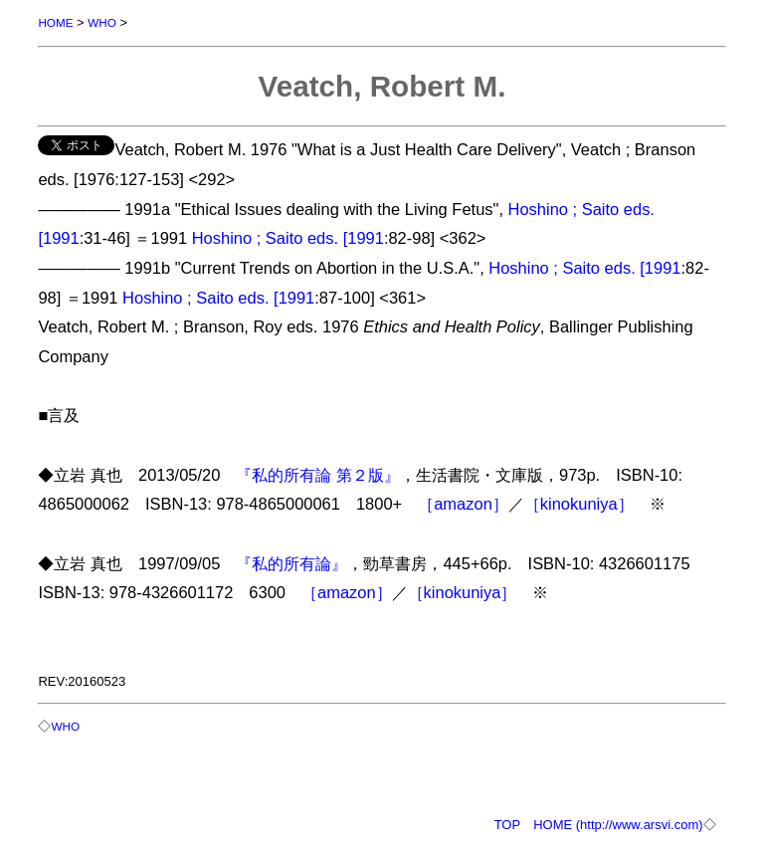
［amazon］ (463, 504)
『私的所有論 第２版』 (318, 475)
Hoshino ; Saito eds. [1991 (288, 238)
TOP (507, 824)
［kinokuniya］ (579, 504)
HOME (55, 22)
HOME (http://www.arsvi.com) (617, 824)
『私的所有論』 (291, 563)
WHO (102, 22)
